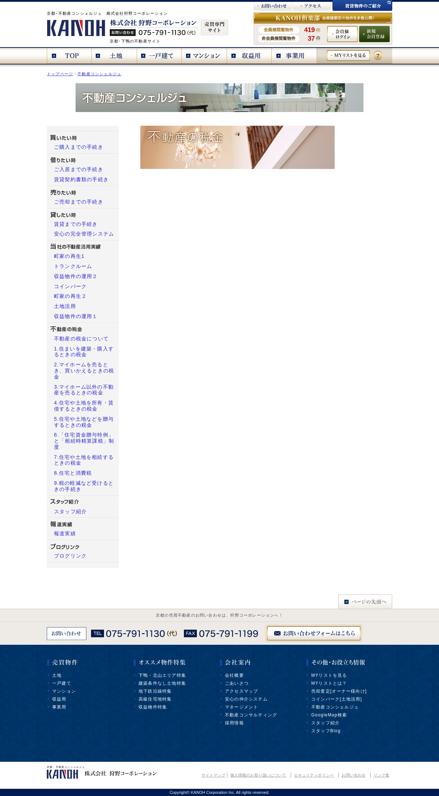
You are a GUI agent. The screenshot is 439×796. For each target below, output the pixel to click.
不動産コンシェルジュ (99, 74)
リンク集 (381, 775)
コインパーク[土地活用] (336, 699)
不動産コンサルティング (251, 714)
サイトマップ (214, 775)
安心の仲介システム (246, 699)
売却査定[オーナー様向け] (339, 691)
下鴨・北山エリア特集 (162, 675)
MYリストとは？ (329, 683)
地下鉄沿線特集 (155, 691)
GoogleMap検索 (329, 714)
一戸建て (61, 683)
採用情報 (234, 722)
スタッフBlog (326, 730)
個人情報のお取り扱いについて (258, 775)
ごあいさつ (237, 683)
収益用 (59, 699)
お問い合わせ (353, 775)
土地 (57, 675)
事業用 (59, 707)
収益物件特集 (153, 707)
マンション (64, 691)
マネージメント (241, 707)
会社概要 (234, 675)
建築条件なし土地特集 (162, 683)
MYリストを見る (329, 675)
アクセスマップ (241, 691)
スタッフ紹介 (325, 722)
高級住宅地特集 (155, 699)
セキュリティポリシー (314, 775)
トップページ (60, 74)
